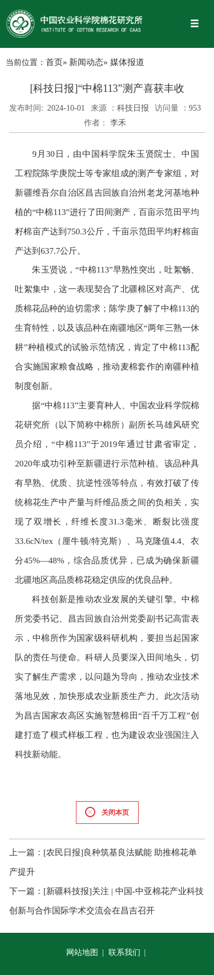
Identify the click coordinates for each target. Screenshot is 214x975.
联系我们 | (128, 952)
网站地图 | (86, 952)
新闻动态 (86, 62)
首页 (54, 62)
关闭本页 (106, 812)
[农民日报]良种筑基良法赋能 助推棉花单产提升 (103, 862)
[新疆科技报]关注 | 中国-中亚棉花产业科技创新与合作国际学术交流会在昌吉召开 (106, 901)
